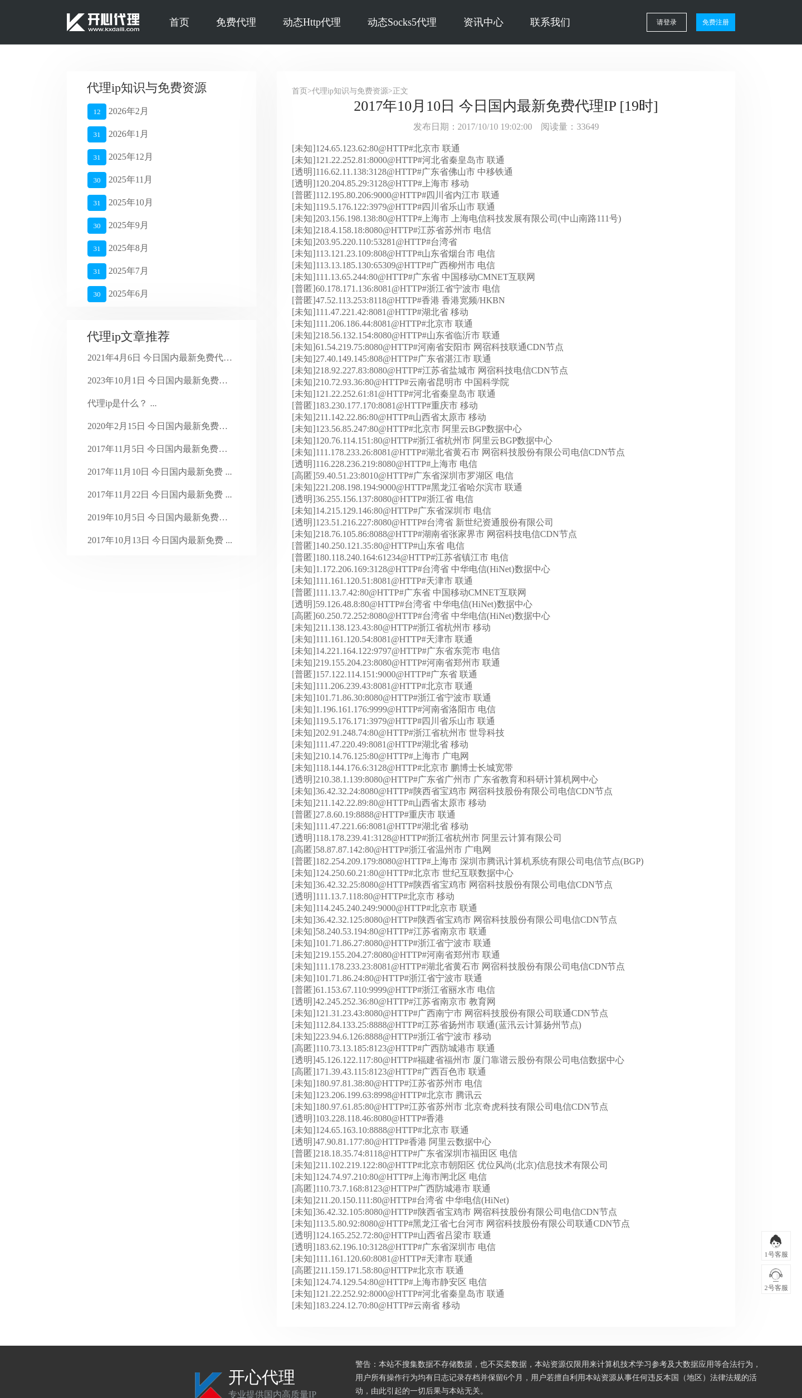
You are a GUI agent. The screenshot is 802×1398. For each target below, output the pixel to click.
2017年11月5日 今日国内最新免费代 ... (160, 449)
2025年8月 (118, 248)
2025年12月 (120, 157)
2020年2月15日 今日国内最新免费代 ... (160, 426)
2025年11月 (120, 180)
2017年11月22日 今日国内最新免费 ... (159, 494)
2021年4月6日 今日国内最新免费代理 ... (160, 357)
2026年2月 (118, 112)
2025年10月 (120, 203)
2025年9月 (118, 226)
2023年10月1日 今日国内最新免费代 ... (160, 380)
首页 (179, 22)
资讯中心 (483, 22)
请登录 (667, 22)
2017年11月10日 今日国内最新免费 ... (159, 471)
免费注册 (715, 22)
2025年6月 (118, 294)
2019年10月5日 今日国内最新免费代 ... (160, 517)
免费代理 (236, 22)
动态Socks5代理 (402, 22)
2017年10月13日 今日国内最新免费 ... (159, 540)
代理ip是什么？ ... (122, 403)
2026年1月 (118, 134)
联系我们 (550, 22)
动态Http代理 (312, 22)
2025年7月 (118, 271)
